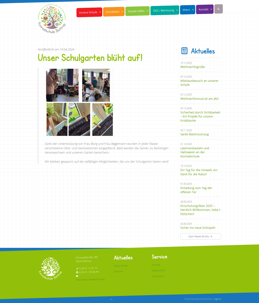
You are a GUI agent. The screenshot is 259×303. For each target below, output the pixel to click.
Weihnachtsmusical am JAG (199, 99)
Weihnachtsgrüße (192, 67)
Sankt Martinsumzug (194, 134)
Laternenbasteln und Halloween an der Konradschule (194, 152)
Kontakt (206, 9)
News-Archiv (121, 265)
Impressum (158, 276)
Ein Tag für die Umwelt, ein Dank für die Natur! (199, 172)
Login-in (217, 299)
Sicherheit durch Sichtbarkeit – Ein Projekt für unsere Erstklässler (200, 116)
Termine (118, 271)
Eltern (189, 10)
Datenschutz (159, 270)
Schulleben (115, 12)
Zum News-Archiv (200, 236)
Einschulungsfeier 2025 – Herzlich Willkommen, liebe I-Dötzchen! (200, 210)
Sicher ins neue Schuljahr (198, 228)
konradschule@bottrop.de (90, 279)
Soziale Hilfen (139, 11)
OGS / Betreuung (166, 10)
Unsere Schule (90, 12)
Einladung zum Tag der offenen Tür (196, 190)
